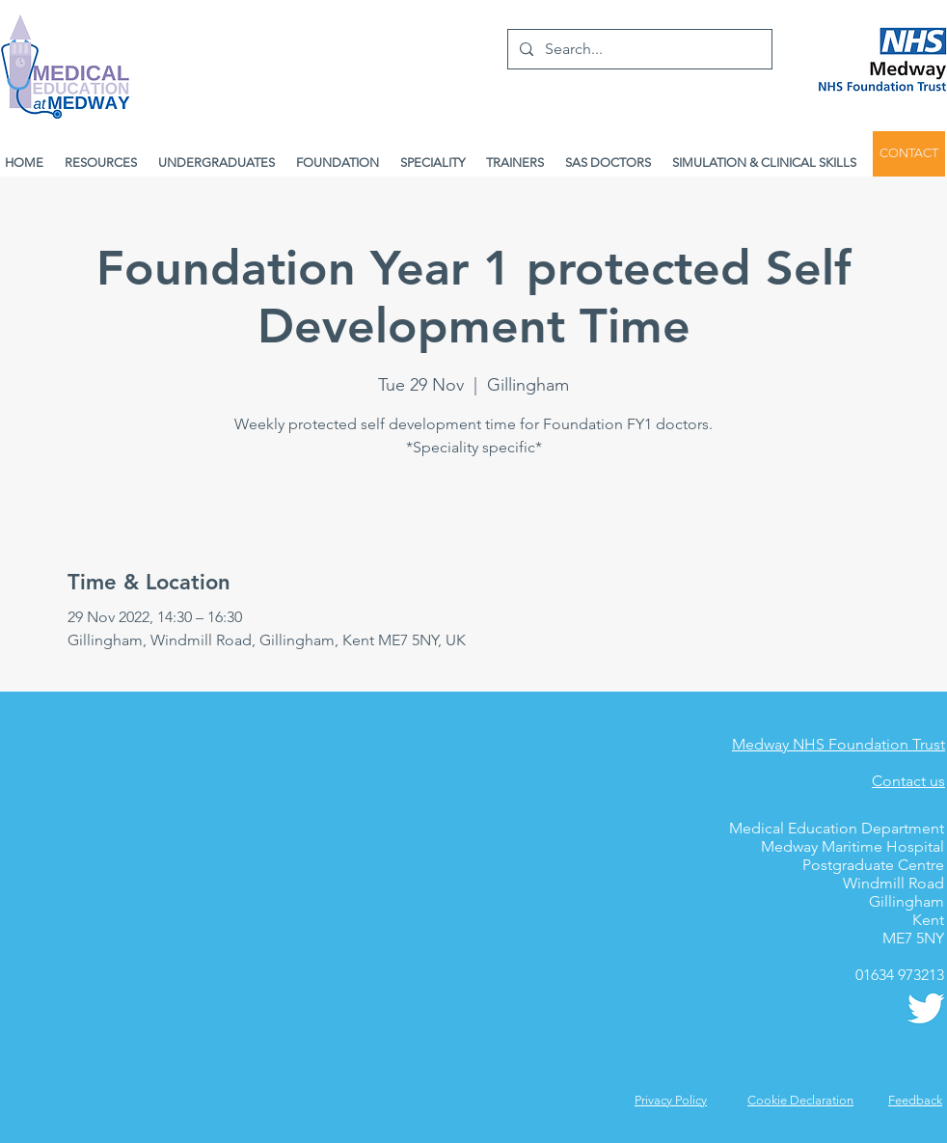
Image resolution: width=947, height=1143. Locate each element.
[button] (915, 1100)
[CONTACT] (909, 154)
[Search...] (638, 49)
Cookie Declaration (800, 1100)
